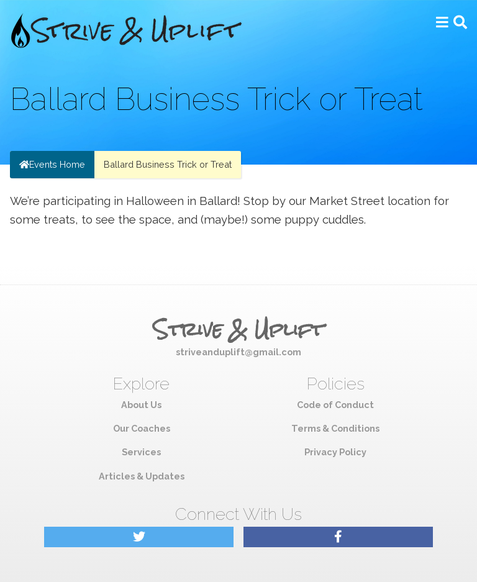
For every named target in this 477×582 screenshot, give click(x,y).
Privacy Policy (335, 452)
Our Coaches (141, 428)
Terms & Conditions (335, 428)
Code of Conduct (335, 404)
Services (141, 452)
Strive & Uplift (238, 329)
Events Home (52, 164)
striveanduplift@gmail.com (238, 352)
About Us (141, 404)
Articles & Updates (141, 476)
